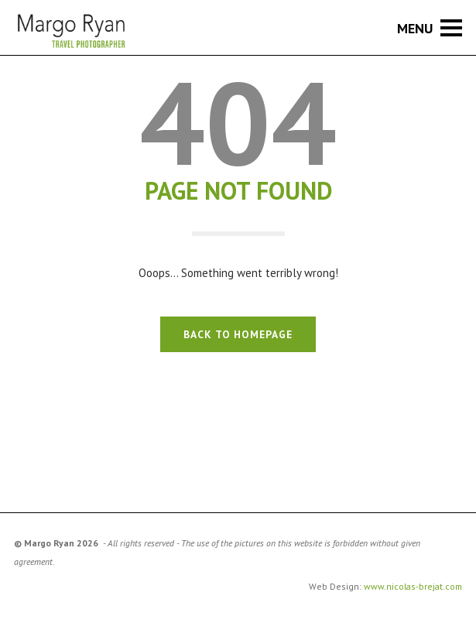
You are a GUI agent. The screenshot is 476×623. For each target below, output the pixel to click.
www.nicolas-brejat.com (413, 586)
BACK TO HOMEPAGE (238, 334)
